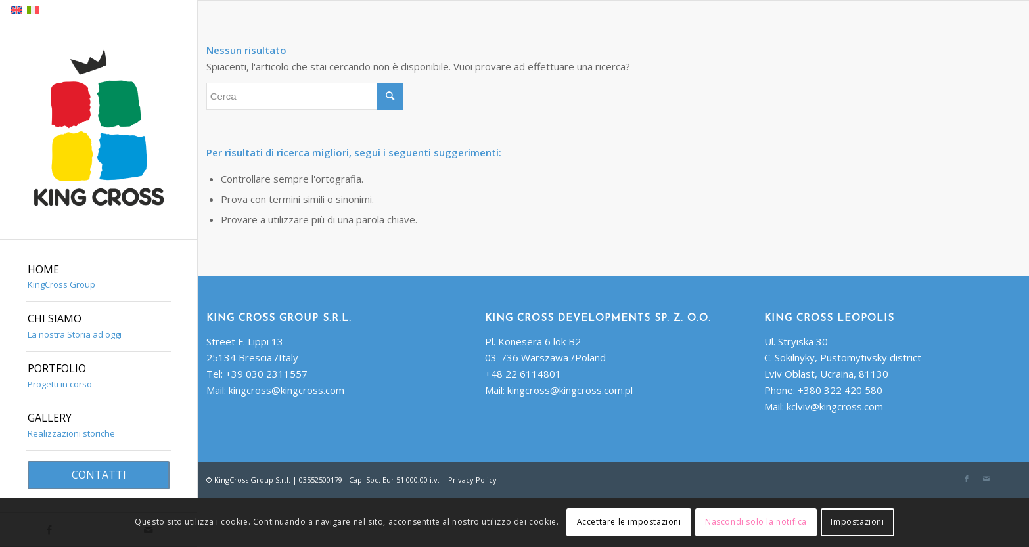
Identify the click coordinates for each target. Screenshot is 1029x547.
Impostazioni (857, 521)
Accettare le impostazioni (629, 521)
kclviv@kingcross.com (835, 406)
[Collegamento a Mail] (986, 479)
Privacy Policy (472, 480)
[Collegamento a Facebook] (966, 479)
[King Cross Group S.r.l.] (98, 129)
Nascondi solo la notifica (756, 521)
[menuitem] (99, 278)
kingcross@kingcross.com (286, 390)
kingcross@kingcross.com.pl (570, 390)
